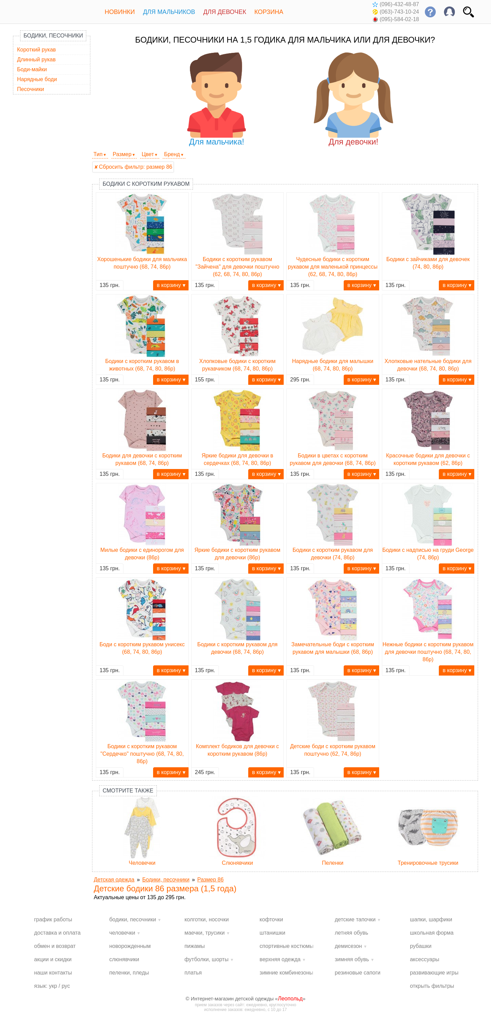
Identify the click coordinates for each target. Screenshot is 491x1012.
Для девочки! (353, 99)
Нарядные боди (37, 79)
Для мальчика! (216, 99)
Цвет (148, 154)
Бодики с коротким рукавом (146, 184)
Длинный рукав (36, 59)
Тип (98, 154)
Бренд (172, 154)
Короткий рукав (36, 49)
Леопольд (290, 998)
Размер (122, 154)
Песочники (30, 89)
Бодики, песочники (53, 36)
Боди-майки (32, 69)
